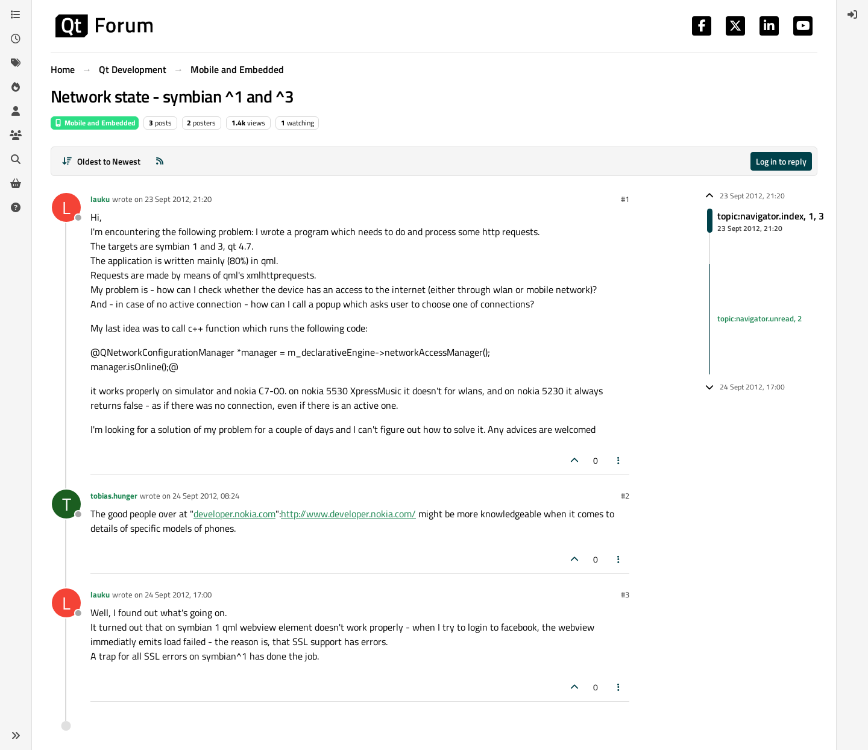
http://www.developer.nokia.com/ (348, 513)
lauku (100, 199)
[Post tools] (619, 460)
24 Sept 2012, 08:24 (205, 496)
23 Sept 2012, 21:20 (178, 199)
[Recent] (16, 38)
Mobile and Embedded (95, 122)
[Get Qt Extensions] (16, 183)
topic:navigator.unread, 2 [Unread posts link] (759, 319)
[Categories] (16, 14)
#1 (625, 199)
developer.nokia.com (234, 513)
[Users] (16, 111)
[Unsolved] (16, 207)
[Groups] (16, 135)
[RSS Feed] (160, 161)
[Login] (852, 14)
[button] (16, 735)
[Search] (16, 159)
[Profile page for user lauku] (66, 207)
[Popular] (16, 86)
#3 (625, 594)
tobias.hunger (113, 496)
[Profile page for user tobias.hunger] (66, 504)
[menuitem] (852, 14)
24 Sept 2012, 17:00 (178, 594)
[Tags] (16, 62)
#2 (625, 496)
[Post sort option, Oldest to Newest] (101, 161)
